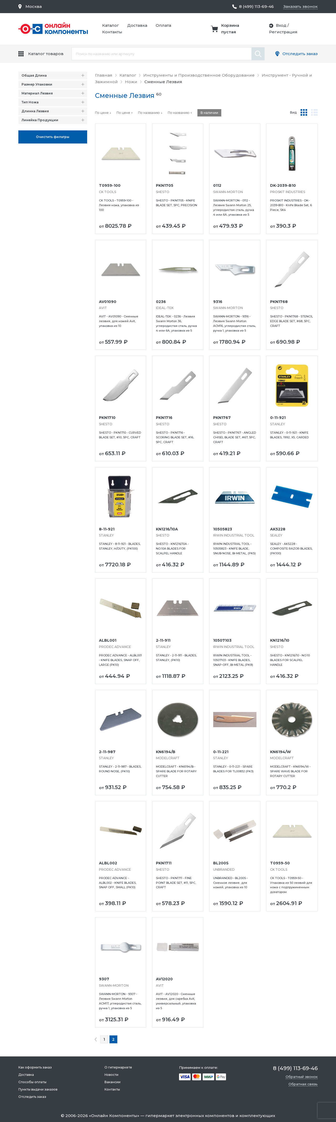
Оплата (163, 25)
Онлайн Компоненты (114, 1115)
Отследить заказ (300, 53)
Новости (111, 1075)
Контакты (112, 31)
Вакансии (112, 1082)
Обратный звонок (302, 1077)
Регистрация (283, 31)
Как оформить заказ (35, 1067)
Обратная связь (303, 1084)
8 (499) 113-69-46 (256, 6)
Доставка (137, 25)
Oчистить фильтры (52, 137)
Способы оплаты (32, 1082)
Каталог (110, 25)
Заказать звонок (300, 6)
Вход (281, 25)
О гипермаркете (118, 1067)
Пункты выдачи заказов (37, 1089)
